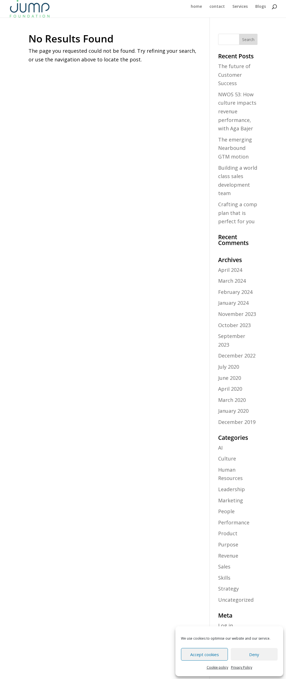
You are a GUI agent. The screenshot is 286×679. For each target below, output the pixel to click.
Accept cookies (204, 654)
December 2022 (237, 355)
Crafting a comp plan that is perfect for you (237, 213)
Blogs (260, 6)
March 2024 (232, 280)
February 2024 (235, 292)
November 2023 (237, 314)
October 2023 (234, 325)
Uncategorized (236, 599)
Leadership (231, 489)
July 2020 (228, 366)
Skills (224, 577)
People (226, 511)
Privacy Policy (241, 667)
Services (240, 6)
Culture (227, 458)
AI (220, 447)
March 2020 (232, 400)
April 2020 (230, 388)
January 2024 (233, 302)
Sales (224, 566)
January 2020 (233, 410)
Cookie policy (217, 667)
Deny (254, 654)
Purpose (228, 544)
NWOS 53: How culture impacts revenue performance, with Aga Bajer (237, 111)
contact (217, 6)
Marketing (230, 500)
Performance (233, 522)
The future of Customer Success (234, 75)
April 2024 (230, 270)
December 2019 (237, 422)
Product (227, 533)
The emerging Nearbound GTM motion (235, 148)
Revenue (228, 555)
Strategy (228, 588)
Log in (225, 625)
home (196, 6)
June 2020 (229, 378)
